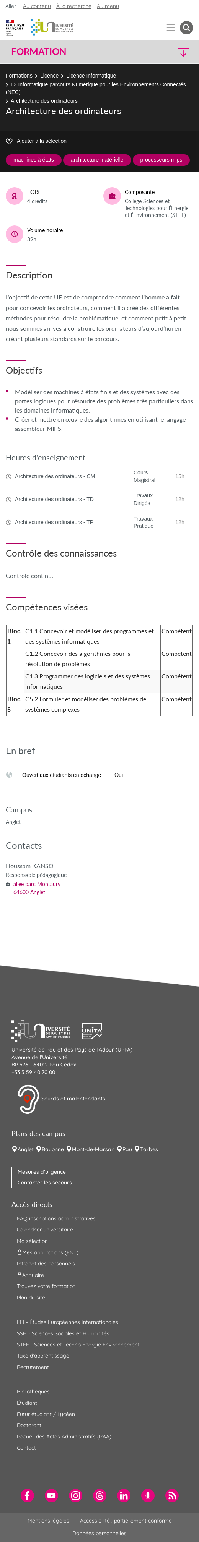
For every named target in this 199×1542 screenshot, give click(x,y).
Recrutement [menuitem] (33, 1367)
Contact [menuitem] (26, 1447)
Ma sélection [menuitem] (32, 1241)
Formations (19, 76)
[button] (172, 52)
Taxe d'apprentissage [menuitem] (43, 1355)
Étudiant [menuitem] (27, 1403)
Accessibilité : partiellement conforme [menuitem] (126, 1520)
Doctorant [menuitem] (29, 1425)
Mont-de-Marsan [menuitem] (93, 1149)
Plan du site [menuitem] (31, 1297)
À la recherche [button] (73, 6)
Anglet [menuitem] (26, 1149)
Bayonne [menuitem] (53, 1149)
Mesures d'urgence (42, 1171)
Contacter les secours (45, 1182)
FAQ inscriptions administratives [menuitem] (56, 1218)
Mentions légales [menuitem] (48, 1520)
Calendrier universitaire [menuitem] (45, 1229)
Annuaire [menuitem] (30, 1275)
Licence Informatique (91, 76)
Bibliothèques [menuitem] (33, 1391)
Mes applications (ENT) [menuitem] (47, 1252)
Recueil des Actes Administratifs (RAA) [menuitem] (64, 1436)
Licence (49, 76)
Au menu (108, 6)
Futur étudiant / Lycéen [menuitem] (46, 1414)
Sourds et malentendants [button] (61, 1099)
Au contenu (37, 6)
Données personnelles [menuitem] (99, 1533)
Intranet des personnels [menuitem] (46, 1263)
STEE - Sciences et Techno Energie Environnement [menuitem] (78, 1344)
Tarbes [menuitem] (149, 1149)
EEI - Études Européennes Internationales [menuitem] (67, 1322)
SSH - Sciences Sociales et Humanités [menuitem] (63, 1333)
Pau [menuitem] (127, 1149)
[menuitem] (27, 1495)
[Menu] (171, 27)
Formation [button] (38, 51)
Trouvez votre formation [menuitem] (46, 1286)
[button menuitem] (186, 27)
